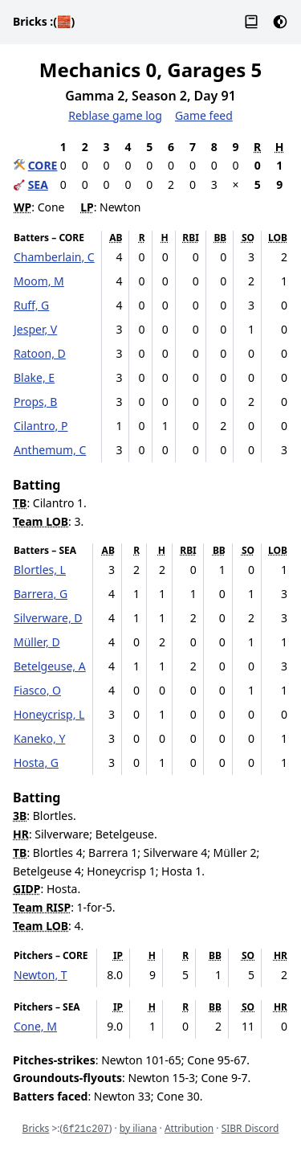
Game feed (204, 115)
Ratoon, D (40, 353)
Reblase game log (115, 115)
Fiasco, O (37, 690)
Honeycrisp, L (49, 714)
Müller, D (37, 642)
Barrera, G (40, 593)
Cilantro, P (40, 425)
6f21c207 (86, 1129)
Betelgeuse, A (50, 666)
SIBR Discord (250, 1128)
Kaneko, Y (39, 738)
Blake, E (34, 377)
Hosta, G (36, 762)
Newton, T (40, 974)
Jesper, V (35, 329)
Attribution (189, 1128)
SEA (38, 184)
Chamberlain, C (54, 256)
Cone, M (35, 1026)
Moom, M (39, 281)
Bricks (44, 21)
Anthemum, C (50, 449)
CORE (43, 165)
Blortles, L (40, 569)
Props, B (35, 401)
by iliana (138, 1128)
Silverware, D (48, 617)
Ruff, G (31, 305)
